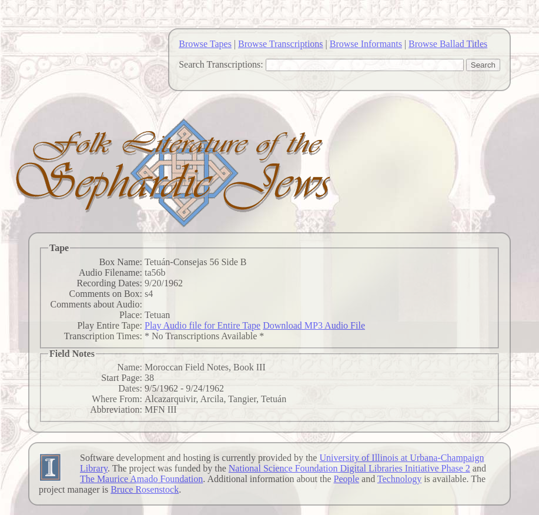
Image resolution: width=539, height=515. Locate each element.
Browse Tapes (205, 44)
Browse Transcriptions (280, 44)
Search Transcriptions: (221, 64)
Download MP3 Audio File (314, 325)
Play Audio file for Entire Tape (202, 325)
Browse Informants (366, 44)
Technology (399, 479)
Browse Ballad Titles (448, 44)
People (346, 479)
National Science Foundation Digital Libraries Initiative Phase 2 (349, 468)
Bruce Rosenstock (145, 489)
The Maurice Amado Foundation (141, 479)
